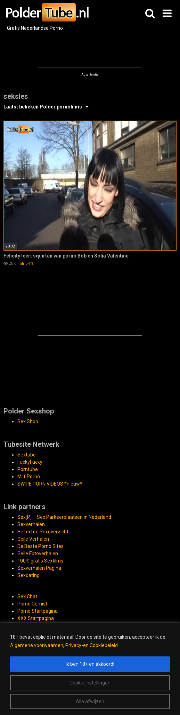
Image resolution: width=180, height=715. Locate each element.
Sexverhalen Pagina (39, 568)
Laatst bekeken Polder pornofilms (42, 107)
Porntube (27, 469)
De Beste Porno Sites (40, 546)
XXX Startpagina (35, 618)
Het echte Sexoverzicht (42, 531)
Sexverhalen (31, 524)
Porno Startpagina (37, 611)
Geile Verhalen (33, 539)
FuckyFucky (29, 462)
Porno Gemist (32, 604)
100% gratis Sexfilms (40, 561)
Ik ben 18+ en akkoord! (90, 664)
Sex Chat (27, 596)
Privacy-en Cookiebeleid (91, 645)
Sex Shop (27, 421)
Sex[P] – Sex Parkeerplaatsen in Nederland (64, 517)
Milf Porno (28, 476)
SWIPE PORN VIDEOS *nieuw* (49, 484)
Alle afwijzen (90, 701)
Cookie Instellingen (90, 683)
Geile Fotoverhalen (37, 553)
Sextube (26, 454)
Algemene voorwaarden (36, 645)
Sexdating (28, 575)
